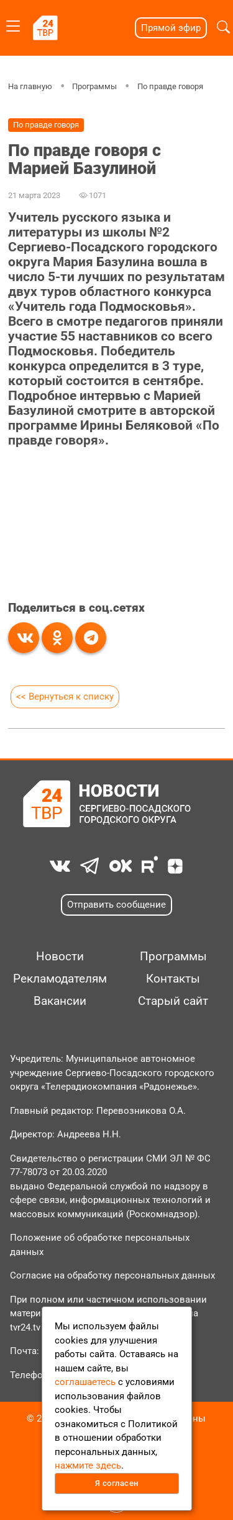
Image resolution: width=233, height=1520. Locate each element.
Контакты (173, 979)
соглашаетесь (85, 1382)
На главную (30, 86)
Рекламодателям (60, 979)
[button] (223, 27)
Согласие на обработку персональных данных (112, 1275)
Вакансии (60, 1001)
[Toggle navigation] (13, 23)
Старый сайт (173, 1001)
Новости (60, 956)
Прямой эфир (171, 27)
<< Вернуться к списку (65, 696)
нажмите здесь (88, 1465)
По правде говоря (170, 86)
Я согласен (117, 1483)
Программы (94, 86)
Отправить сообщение (116, 904)
